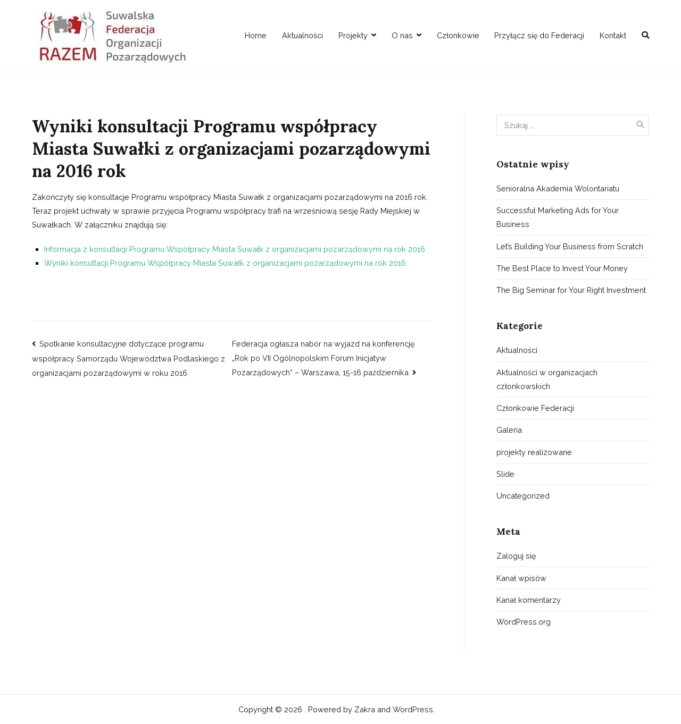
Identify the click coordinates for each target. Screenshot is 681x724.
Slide (505, 473)
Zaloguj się (516, 555)
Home (256, 35)
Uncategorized (523, 495)
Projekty (353, 35)
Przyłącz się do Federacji (539, 35)
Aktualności (302, 35)
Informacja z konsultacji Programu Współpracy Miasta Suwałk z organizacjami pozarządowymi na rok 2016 (234, 249)
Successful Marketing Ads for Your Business (557, 217)
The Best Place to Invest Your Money (562, 268)
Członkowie (458, 35)
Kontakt (613, 35)
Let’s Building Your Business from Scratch (569, 246)
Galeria (509, 429)
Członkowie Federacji (535, 407)
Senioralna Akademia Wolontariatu (557, 188)
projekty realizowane (534, 452)
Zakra (364, 709)
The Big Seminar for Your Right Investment (571, 289)
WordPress (413, 709)
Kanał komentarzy (528, 599)
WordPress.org (523, 621)
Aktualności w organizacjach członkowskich (546, 379)
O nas (402, 35)
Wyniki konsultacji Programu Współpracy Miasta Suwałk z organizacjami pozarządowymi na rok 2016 (225, 262)
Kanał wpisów (521, 578)
